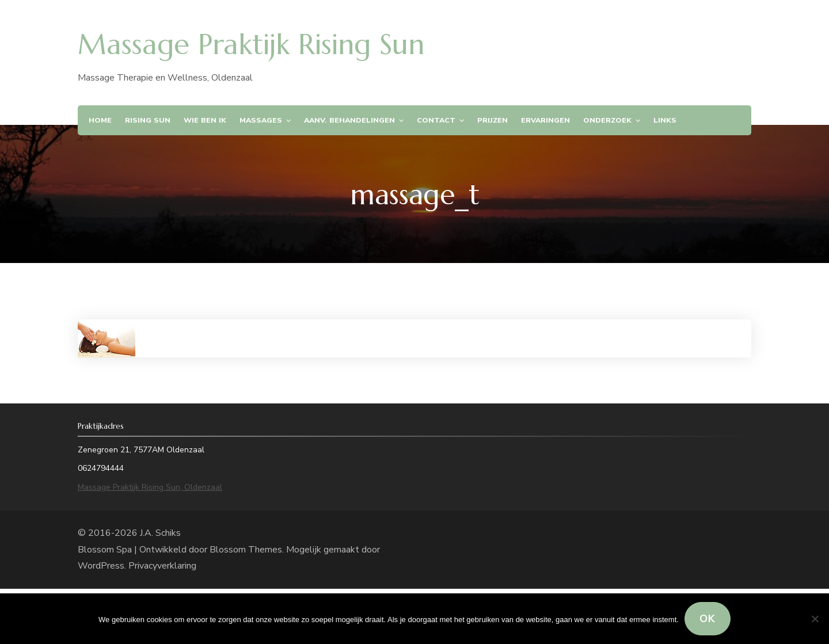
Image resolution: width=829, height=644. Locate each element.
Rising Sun (147, 120)
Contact (436, 120)
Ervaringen (545, 120)
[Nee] (814, 618)
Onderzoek (607, 120)
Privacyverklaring (162, 565)
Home (100, 120)
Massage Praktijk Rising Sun (251, 44)
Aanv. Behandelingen (349, 120)
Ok (707, 619)
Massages (260, 120)
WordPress (101, 565)
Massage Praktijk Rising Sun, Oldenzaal (150, 487)
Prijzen (492, 120)
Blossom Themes (246, 549)
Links (664, 120)
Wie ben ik (205, 120)
